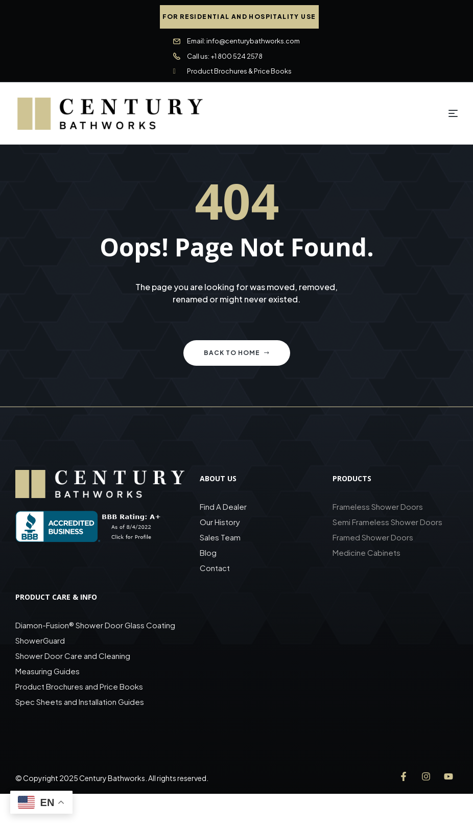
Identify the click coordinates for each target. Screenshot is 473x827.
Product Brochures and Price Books (79, 686)
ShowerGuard (40, 640)
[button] (239, 17)
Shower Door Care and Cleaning (72, 655)
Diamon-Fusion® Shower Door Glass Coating (95, 625)
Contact (215, 568)
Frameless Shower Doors (378, 506)
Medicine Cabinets (366, 552)
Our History (220, 522)
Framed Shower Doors (373, 537)
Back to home (237, 353)
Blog (208, 552)
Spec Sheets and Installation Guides (80, 701)
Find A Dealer (223, 506)
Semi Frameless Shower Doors (387, 522)
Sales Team (220, 537)
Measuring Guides (47, 671)
